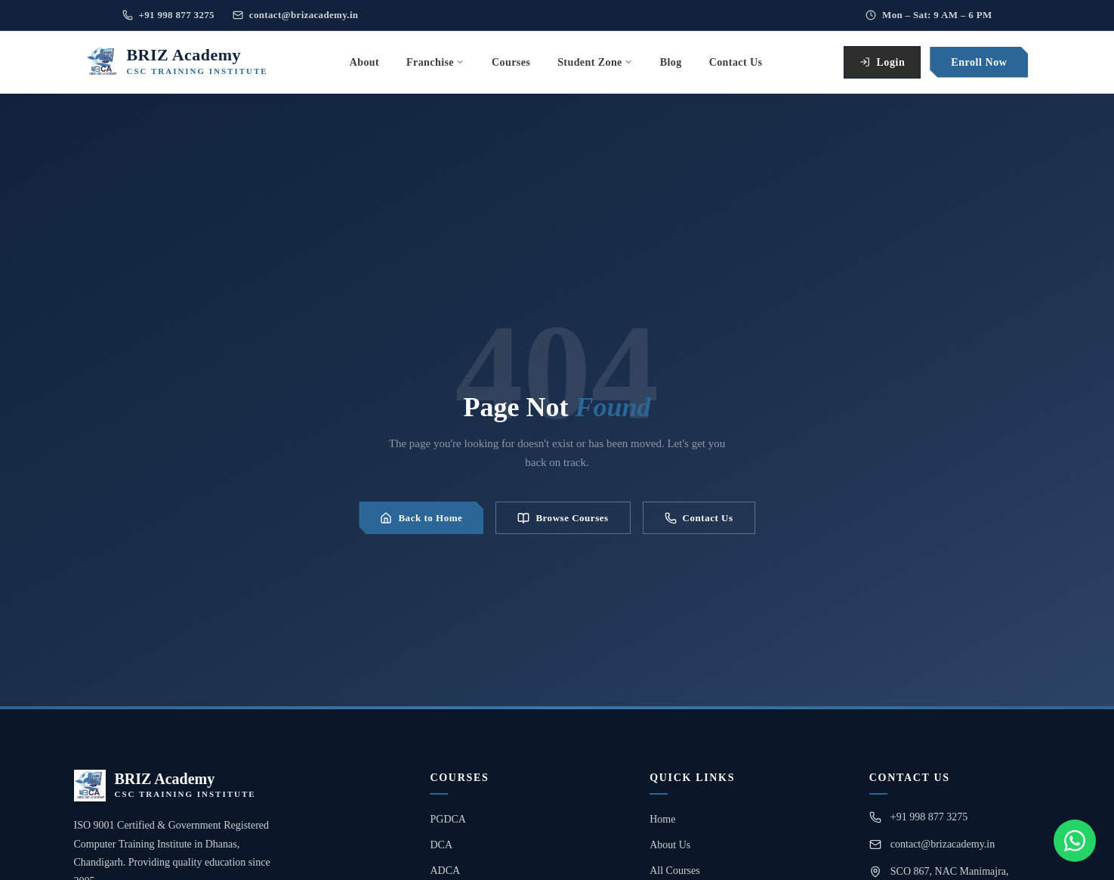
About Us (670, 845)
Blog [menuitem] (671, 62)
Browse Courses (562, 518)
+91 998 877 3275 (168, 14)
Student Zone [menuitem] (595, 62)
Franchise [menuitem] (435, 62)
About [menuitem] (364, 62)
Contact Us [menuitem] (736, 62)
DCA (441, 845)
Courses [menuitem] (511, 62)
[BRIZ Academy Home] (177, 62)
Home (662, 819)
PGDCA (447, 819)
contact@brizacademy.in (296, 14)
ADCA (445, 870)
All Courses (675, 870)
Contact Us (699, 518)
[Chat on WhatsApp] (1075, 841)
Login (882, 62)
